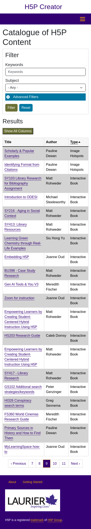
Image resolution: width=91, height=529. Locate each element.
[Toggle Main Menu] (82, 19)
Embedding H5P (16, 257)
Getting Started (32, 482)
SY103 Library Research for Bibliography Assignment (22, 183)
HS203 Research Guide (22, 335)
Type (75, 142)
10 (55, 463)
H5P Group (55, 520)
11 (64, 463)
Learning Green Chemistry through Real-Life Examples (22, 243)
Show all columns (18, 131)
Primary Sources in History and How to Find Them (22, 433)
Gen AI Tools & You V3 (21, 284)
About (12, 482)
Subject (12, 80)
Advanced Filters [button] (25, 97)
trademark (37, 520)
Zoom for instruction (19, 298)
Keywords (14, 64)
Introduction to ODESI (20, 197)
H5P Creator (43, 7)
